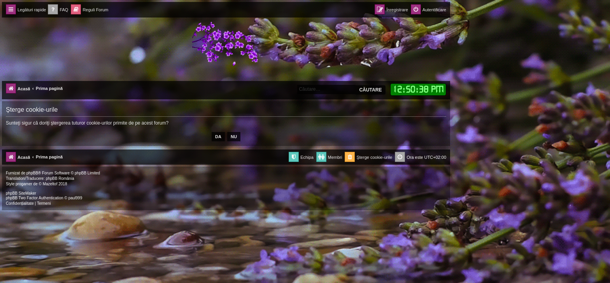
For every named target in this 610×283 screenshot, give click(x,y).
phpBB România (60, 178)
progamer (24, 184)
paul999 (75, 198)
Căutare (370, 90)
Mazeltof (50, 184)
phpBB (32, 173)
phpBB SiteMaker (21, 193)
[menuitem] (58, 10)
